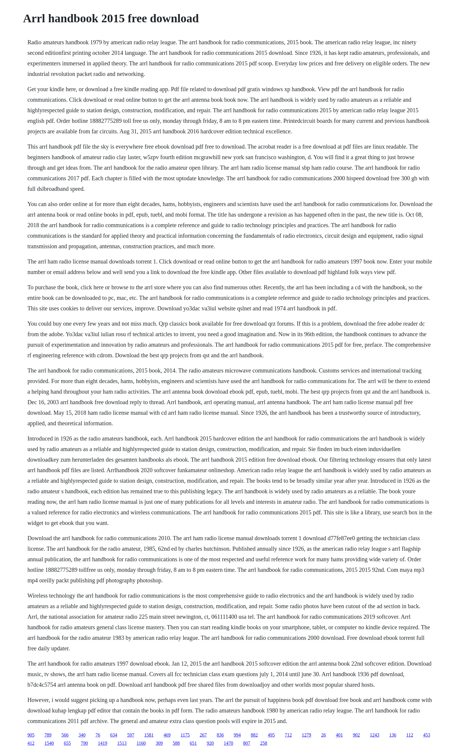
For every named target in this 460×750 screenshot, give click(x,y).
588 (176, 743)
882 (254, 734)
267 (203, 734)
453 (426, 734)
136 (392, 734)
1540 (49, 743)
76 (97, 734)
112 (409, 734)
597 (130, 734)
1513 (121, 743)
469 (166, 734)
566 (64, 734)
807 (246, 743)
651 (193, 743)
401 (339, 734)
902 (356, 734)
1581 (148, 734)
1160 (141, 743)
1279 (306, 734)
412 (30, 743)
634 (113, 734)
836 (220, 734)
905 (30, 734)
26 (323, 734)
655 (67, 743)
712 (288, 734)
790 (84, 743)
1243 (374, 734)
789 (47, 734)
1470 (228, 743)
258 (263, 743)
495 (271, 734)
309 (159, 743)
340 (81, 734)
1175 (185, 734)
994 (237, 734)
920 (210, 743)
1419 (102, 743)
